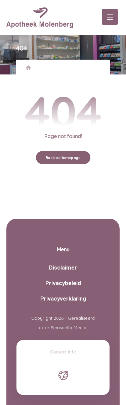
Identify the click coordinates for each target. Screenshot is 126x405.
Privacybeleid (63, 283)
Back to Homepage (62, 157)
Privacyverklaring (63, 298)
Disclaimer (63, 267)
